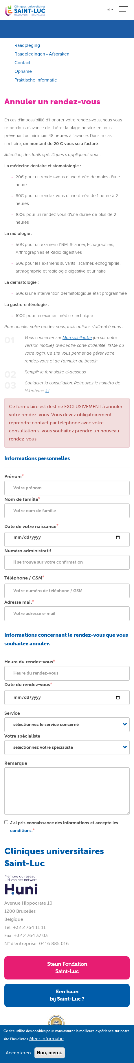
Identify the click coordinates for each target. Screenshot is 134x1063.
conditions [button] (21, 830)
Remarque (15, 763)
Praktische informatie (35, 80)
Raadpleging (27, 45)
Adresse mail (18, 602)
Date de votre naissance (30, 526)
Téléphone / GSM (23, 578)
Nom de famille (21, 499)
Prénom (13, 476)
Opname (23, 71)
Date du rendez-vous (27, 684)
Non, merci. (49, 1056)
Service (12, 713)
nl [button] (110, 9)
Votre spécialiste (22, 736)
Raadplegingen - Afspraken (41, 54)
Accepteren (18, 1057)
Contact (22, 62)
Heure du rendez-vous (28, 661)
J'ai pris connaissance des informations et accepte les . (61, 826)
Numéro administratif (27, 550)
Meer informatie (46, 1042)
